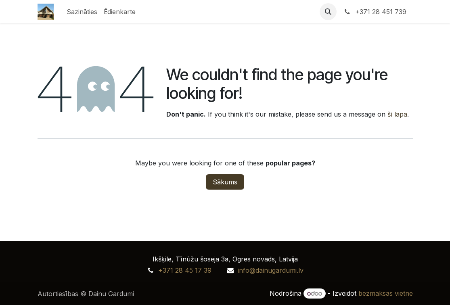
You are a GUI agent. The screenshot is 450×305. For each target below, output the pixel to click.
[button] (328, 11)
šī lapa (397, 114)
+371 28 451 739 (374, 12)
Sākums (225, 182)
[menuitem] (81, 12)
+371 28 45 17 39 (184, 270)
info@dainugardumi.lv (270, 270)
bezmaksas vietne (385, 293)
